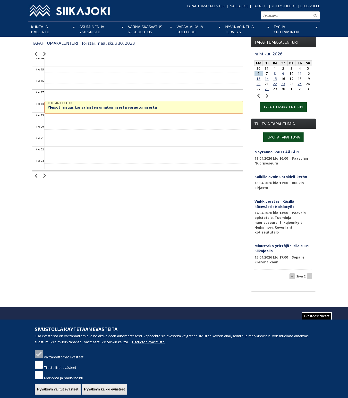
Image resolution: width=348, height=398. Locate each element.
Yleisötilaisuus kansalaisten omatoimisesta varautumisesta (102, 107)
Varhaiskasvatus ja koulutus (145, 29)
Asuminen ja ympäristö (91, 29)
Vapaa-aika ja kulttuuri (190, 29)
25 (300, 83)
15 (275, 78)
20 (258, 83)
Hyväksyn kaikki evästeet (104, 389)
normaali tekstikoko (248, 16)
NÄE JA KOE (238, 6)
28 (267, 89)
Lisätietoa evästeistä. (148, 342)
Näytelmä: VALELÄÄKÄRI (277, 151)
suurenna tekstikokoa (255, 16)
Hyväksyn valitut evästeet (57, 389)
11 (300, 73)
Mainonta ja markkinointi (63, 378)
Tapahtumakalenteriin (283, 107)
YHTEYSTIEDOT (283, 6)
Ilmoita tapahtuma (283, 137)
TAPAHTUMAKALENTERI (206, 6)
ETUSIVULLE (310, 6)
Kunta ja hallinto (40, 29)
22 (275, 83)
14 (267, 78)
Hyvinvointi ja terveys (239, 29)
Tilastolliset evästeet (60, 367)
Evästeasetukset (317, 316)
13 (258, 78)
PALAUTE (259, 6)
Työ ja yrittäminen (286, 29)
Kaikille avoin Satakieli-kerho (281, 176)
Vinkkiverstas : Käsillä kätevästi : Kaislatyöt (274, 204)
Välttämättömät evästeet (64, 357)
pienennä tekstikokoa (242, 16)
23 (283, 83)
